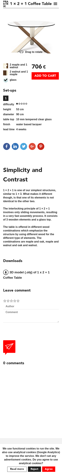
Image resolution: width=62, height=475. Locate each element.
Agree (49, 469)
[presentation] (28, 333)
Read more (17, 469)
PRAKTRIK (5, 4)
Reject (34, 469)
